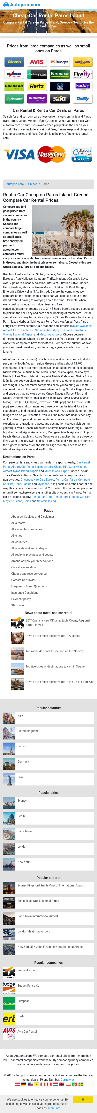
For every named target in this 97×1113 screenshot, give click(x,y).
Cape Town (24, 831)
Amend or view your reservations (32, 561)
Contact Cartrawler (23, 580)
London (22, 846)
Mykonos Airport (50, 334)
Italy (20, 715)
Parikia (27, 484)
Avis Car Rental (27, 1031)
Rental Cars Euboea (66, 496)
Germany (23, 761)
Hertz (20, 1016)
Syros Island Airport (25, 471)
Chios (27, 501)
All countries (19, 542)
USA (20, 777)
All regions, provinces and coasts (32, 554)
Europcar (23, 1001)
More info (54, 1108)
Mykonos (43, 484)
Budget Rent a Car (28, 985)
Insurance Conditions (24, 592)
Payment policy (21, 599)
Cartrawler (67, 1079)
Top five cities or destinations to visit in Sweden (56, 666)
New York (23, 862)
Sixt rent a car (26, 970)
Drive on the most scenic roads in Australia (53, 635)
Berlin (21, 816)
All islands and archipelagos (29, 548)
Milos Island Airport (56, 471)
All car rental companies (26, 529)
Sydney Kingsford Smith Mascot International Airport (51, 885)
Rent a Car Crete (42, 496)
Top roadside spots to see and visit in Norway (55, 651)
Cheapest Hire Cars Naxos (37, 479)
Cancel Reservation (23, 567)
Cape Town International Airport (37, 916)
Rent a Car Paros (66, 479)
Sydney (22, 800)
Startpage (17, 605)
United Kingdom (27, 731)
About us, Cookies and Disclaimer (32, 516)
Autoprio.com (21, 5)
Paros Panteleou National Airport (34, 330)
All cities (16, 535)
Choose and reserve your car (29, 573)
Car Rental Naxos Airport (37, 466)
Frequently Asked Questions (29, 586)
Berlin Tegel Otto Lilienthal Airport (38, 900)
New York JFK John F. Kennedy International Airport (50, 946)
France (21, 746)
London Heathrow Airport (33, 931)
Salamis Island (46, 501)
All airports (18, 523)
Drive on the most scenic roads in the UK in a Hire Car (60, 681)
